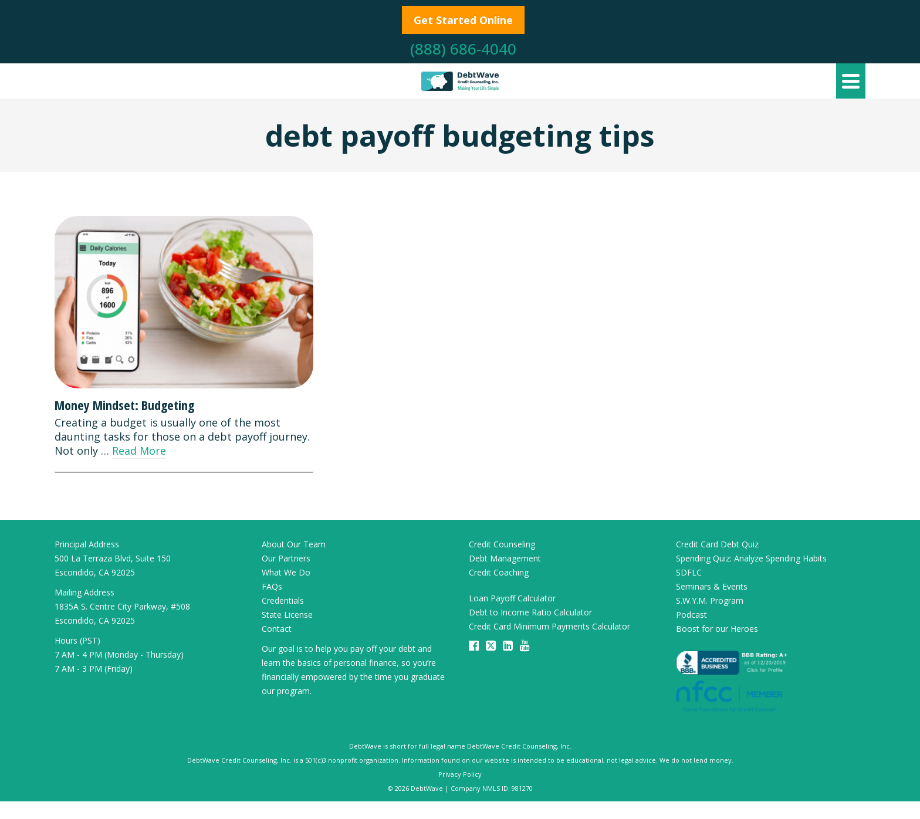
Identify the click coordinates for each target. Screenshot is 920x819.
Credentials (283, 600)
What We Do (286, 572)
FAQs (272, 586)
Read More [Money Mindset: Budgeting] (139, 451)
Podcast (691, 614)
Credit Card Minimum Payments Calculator (549, 626)
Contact (277, 628)
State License (287, 614)
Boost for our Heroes (717, 628)
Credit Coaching (499, 572)
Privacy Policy (460, 774)
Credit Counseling (502, 544)
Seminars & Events (712, 586)
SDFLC (689, 572)
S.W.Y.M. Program (709, 600)
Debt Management (505, 558)
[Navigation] (850, 81)
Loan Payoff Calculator (512, 598)
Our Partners (286, 558)
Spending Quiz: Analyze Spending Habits (751, 558)
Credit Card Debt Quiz (717, 544)
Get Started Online (463, 20)
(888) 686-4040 (463, 48)
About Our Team (294, 544)
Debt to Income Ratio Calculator (530, 612)
